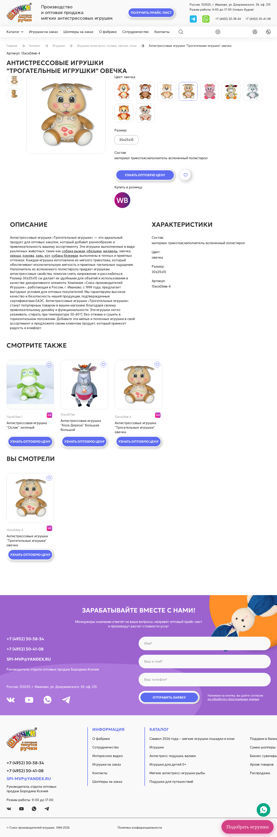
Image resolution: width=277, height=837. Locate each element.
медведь (110, 251)
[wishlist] (217, 32)
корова (28, 256)
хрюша (15, 256)
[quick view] (30, 384)
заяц (39, 256)
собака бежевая (64, 256)
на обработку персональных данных (233, 699)
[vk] (11, 700)
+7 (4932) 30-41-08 (258, 19)
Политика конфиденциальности (140, 827)
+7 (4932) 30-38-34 (228, 19)
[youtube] (29, 700)
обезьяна (94, 251)
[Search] (181, 32)
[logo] (19, 12)
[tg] (194, 19)
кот (47, 256)
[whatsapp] (205, 19)
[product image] (65, 114)
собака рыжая (73, 251)
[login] (254, 32)
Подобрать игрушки (247, 827)
